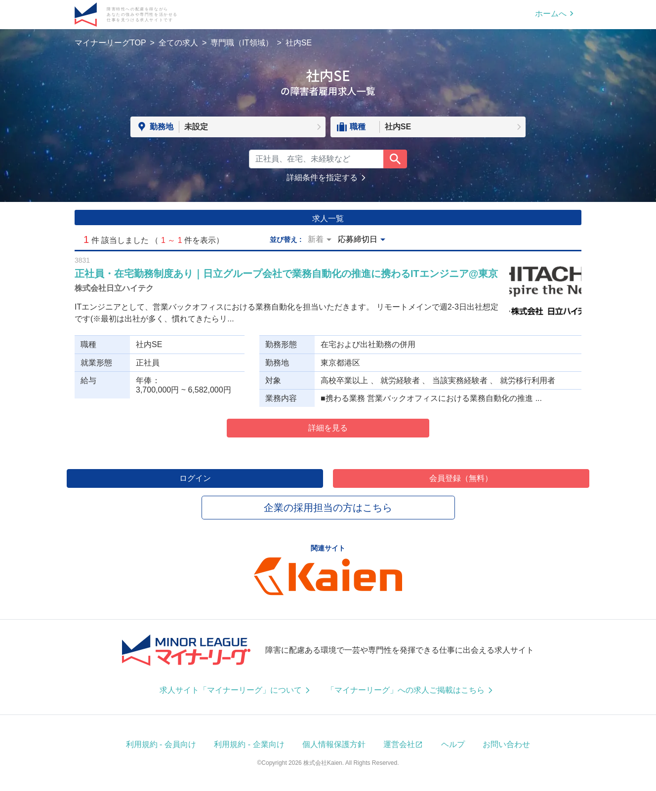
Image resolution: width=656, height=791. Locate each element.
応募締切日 (357, 239)
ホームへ (551, 13)
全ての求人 (178, 43)
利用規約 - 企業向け (249, 744)
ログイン (195, 478)
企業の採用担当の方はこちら (328, 507)
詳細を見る (328, 428)
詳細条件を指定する (322, 177)
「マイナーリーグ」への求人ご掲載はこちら (406, 690)
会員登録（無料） (460, 478)
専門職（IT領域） (241, 43)
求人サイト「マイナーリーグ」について (231, 690)
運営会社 (399, 744)
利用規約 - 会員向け (161, 744)
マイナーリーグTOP (110, 43)
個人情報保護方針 (334, 744)
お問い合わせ (506, 744)
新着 (316, 239)
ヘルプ (453, 744)
